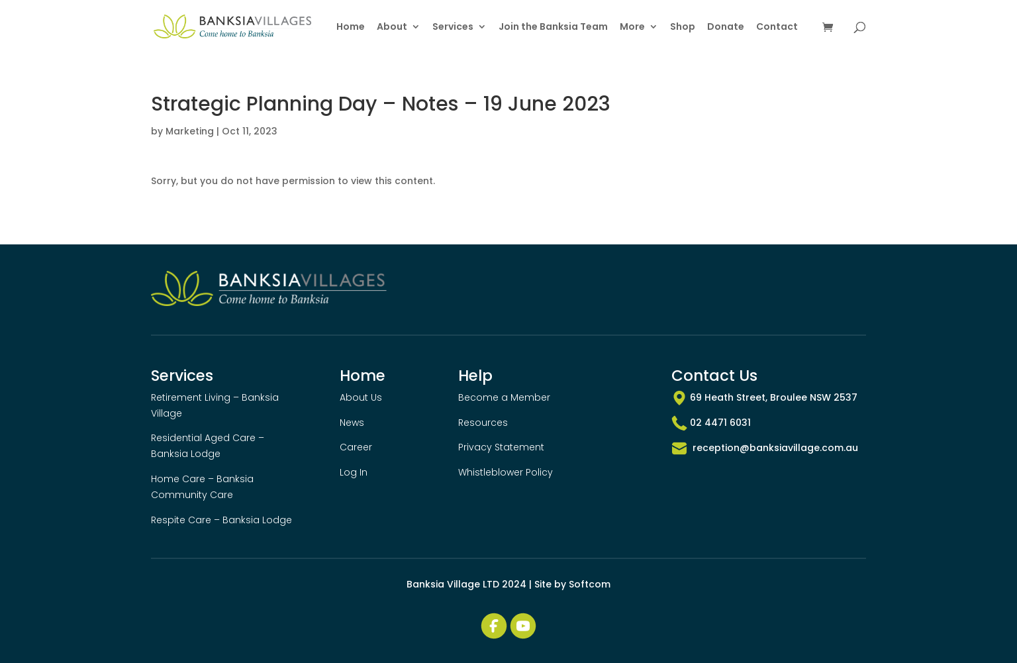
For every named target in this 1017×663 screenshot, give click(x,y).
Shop (682, 27)
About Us (361, 397)
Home (350, 27)
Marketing (190, 131)
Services (452, 27)
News (352, 422)
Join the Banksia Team (553, 27)
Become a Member (504, 397)
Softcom (589, 584)
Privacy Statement (501, 447)
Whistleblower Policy (505, 472)
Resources (483, 422)
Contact (777, 27)
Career (356, 447)
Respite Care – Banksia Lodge (221, 520)
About (392, 27)
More (632, 27)
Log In (353, 472)
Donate (725, 27)
